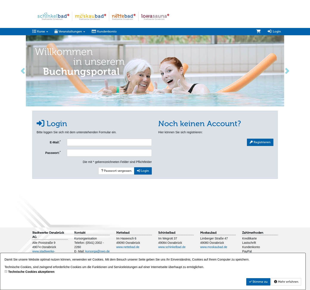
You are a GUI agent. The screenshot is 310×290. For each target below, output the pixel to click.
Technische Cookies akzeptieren (31, 271)
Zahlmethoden (252, 233)
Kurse (40, 31)
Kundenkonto (104, 31)
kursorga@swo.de (97, 251)
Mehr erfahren (286, 282)
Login (274, 31)
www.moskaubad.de (213, 247)
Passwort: (52, 152)
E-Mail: (55, 142)
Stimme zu (258, 282)
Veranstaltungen (69, 31)
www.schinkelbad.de (172, 247)
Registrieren (260, 142)
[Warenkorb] (258, 31)
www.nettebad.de (127, 247)
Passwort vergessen (116, 171)
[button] (23, 70)
